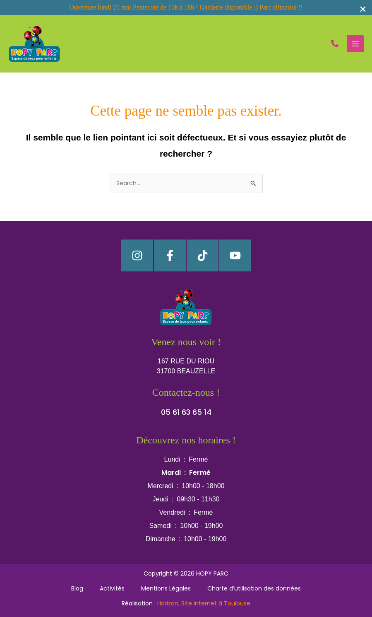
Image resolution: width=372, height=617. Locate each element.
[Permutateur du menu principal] (355, 43)
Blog (77, 588)
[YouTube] (235, 255)
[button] (334, 43)
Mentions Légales (166, 588)
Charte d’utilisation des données (254, 588)
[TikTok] (202, 255)
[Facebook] (170, 255)
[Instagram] (137, 255)
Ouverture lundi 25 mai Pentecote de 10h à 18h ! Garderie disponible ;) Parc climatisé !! (186, 7)
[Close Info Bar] (363, 9)
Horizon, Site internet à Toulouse (203, 603)
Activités (112, 588)
